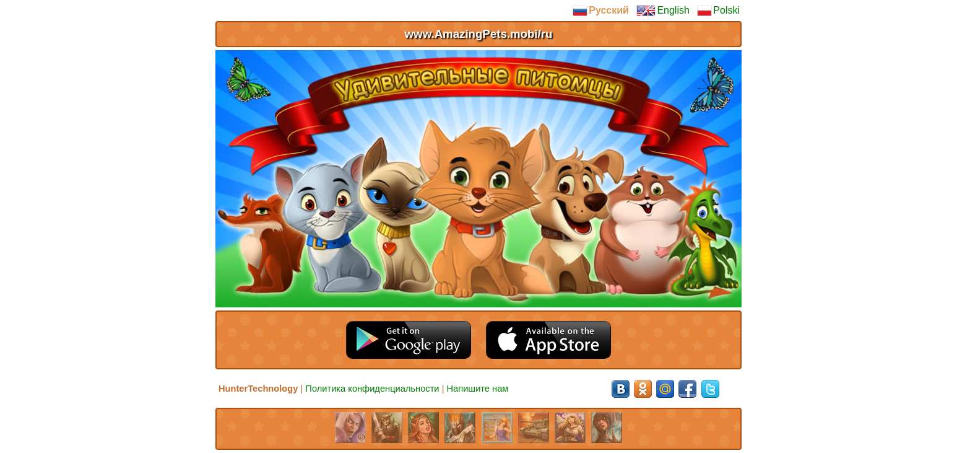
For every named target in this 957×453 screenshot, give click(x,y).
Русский (601, 10)
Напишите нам (478, 389)
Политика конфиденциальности (372, 389)
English (662, 10)
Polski (718, 10)
